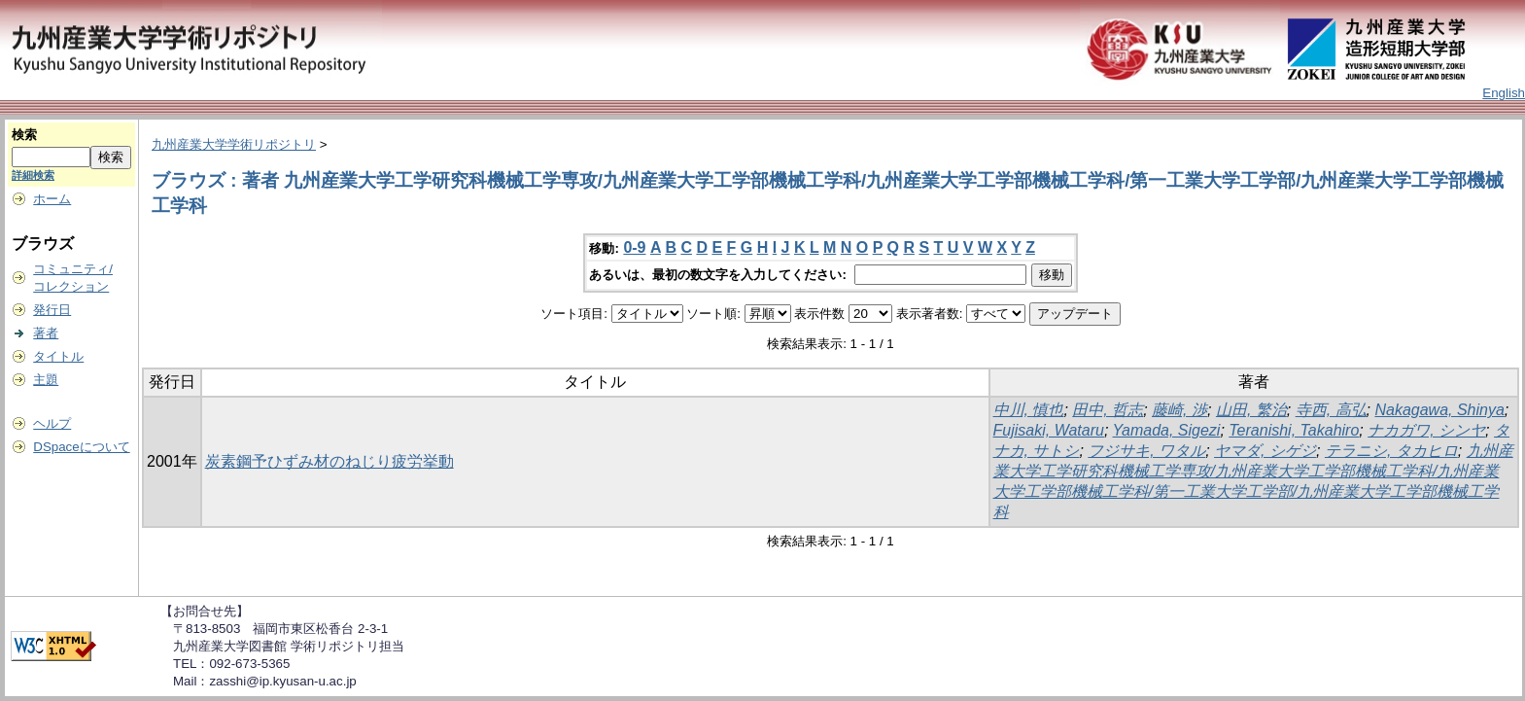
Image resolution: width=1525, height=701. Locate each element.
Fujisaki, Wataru (1048, 430)
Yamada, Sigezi (1167, 430)
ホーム (52, 199)
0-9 (634, 247)
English (1503, 93)
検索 (24, 134)
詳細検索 (33, 175)
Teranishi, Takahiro (1294, 430)
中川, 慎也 (1028, 410)
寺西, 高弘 (1331, 410)
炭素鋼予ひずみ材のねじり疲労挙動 (329, 461)
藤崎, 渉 (1179, 410)
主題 (45, 379)
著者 (45, 333)
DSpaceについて (81, 446)
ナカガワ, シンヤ (1426, 430)
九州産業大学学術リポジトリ (234, 144)
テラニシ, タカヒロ (1391, 450)
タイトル (58, 356)
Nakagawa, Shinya (1439, 410)
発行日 (52, 309)
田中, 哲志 (1107, 410)
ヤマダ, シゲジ (1265, 450)
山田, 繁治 (1251, 410)
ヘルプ (52, 423)
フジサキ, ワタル (1146, 450)
